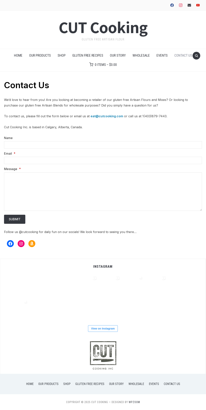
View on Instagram (103, 328)
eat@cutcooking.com (107, 116)
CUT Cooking (103, 27)
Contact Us (183, 55)
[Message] (103, 191)
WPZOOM (134, 402)
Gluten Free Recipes (87, 55)
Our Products (40, 55)
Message (12, 169)
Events (162, 55)
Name (8, 138)
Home (18, 55)
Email (9, 153)
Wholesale (141, 55)
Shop (62, 55)
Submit (15, 219)
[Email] (103, 160)
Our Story (118, 55)
